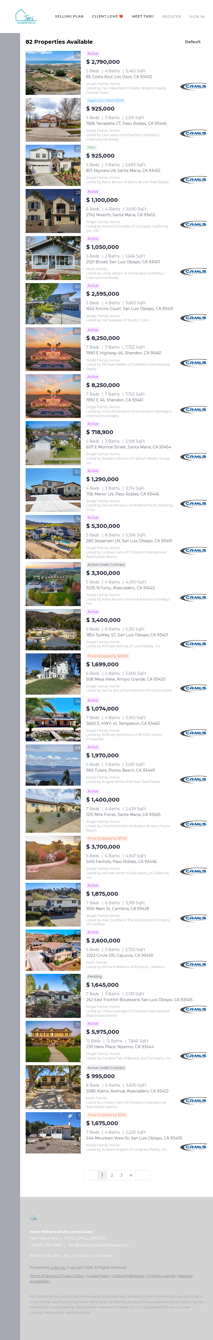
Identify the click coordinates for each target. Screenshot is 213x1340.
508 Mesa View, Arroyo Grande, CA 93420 (125, 679)
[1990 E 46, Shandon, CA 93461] (53, 396)
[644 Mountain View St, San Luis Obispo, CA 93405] (53, 1132)
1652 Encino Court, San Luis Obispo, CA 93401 (129, 308)
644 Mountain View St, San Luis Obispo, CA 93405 (134, 1138)
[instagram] (65, 1320)
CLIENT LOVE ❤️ (107, 16)
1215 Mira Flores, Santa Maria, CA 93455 (123, 814)
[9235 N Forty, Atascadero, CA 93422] (53, 584)
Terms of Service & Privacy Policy (57, 1276)
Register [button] (172, 17)
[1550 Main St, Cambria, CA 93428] (53, 905)
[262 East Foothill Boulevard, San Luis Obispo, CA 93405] (53, 996)
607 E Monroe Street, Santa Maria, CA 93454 (128, 447)
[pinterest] (87, 1320)
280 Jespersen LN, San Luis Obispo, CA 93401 (129, 540)
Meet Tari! (143, 16)
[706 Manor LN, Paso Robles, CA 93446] (53, 490)
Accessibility (40, 1281)
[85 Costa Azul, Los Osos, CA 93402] (53, 73)
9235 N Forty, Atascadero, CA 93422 (120, 587)
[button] (26, 16)
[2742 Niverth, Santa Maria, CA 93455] (53, 211)
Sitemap (185, 1276)
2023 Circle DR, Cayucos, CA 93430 (119, 955)
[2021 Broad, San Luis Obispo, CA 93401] (53, 258)
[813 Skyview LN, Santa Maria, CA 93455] (53, 165)
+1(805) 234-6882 (46, 1245)
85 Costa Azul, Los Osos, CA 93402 (119, 76)
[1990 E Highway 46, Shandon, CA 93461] (53, 349)
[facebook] (32, 1320)
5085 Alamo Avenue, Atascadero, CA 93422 (127, 1091)
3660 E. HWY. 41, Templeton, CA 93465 (123, 723)
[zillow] (54, 1320)
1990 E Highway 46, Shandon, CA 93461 (123, 352)
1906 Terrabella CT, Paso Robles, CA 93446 (126, 123)
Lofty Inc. (58, 1267)
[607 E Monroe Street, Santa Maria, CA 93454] (53, 443)
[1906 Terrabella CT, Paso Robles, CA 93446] (53, 120)
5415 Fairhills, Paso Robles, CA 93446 (121, 861)
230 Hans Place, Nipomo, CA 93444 (120, 1046)
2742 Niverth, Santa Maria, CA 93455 (120, 214)
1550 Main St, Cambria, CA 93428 (117, 908)
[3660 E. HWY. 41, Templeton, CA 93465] (53, 720)
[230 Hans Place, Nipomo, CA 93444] (53, 1041)
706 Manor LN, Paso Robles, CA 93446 (122, 494)
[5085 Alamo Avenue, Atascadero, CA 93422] (53, 1087)
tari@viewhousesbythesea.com (98, 1245)
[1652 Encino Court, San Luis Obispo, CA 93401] (53, 303)
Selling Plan (69, 16)
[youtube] (76, 1320)
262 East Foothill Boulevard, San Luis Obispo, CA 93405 (139, 999)
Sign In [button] (197, 17)
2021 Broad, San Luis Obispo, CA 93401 (123, 261)
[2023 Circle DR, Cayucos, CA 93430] (53, 950)
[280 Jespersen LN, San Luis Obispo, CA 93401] (53, 537)
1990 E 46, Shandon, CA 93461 (114, 400)
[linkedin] (43, 1320)
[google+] (98, 1320)
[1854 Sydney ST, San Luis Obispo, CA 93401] (53, 629)
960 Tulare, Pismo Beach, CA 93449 (120, 770)
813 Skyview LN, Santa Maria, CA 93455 (123, 170)
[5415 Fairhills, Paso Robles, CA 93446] (53, 858)
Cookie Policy (98, 1276)
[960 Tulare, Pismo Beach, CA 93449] (53, 765)
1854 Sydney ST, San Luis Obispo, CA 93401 (127, 634)
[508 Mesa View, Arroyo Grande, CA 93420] (53, 674)
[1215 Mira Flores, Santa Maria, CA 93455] (53, 811)
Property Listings (161, 1276)
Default (193, 41)
